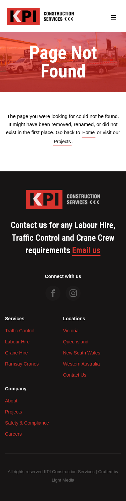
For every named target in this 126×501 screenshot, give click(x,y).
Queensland (76, 341)
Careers (13, 434)
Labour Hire (17, 341)
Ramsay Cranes (22, 364)
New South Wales (81, 352)
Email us (86, 250)
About (11, 400)
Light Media (63, 480)
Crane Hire (16, 352)
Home (88, 132)
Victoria (71, 330)
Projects (62, 141)
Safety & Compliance (27, 423)
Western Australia (81, 364)
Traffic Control (19, 330)
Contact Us (74, 375)
